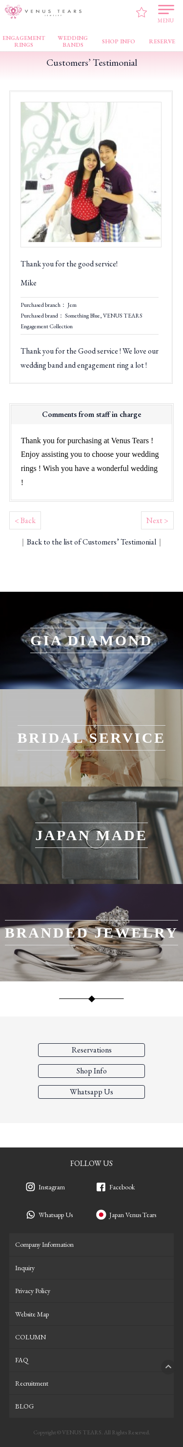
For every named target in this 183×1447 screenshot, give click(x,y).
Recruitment (31, 1383)
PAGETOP (168, 1367)
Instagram (52, 1187)
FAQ (21, 1359)
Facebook (122, 1187)
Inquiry (25, 1267)
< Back (25, 520)
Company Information (44, 1244)
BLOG (24, 1406)
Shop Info (92, 1071)
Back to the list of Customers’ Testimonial (91, 542)
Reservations (92, 1050)
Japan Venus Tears (132, 1214)
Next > (157, 520)
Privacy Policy (32, 1290)
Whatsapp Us (56, 1214)
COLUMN (30, 1337)
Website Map (32, 1314)
